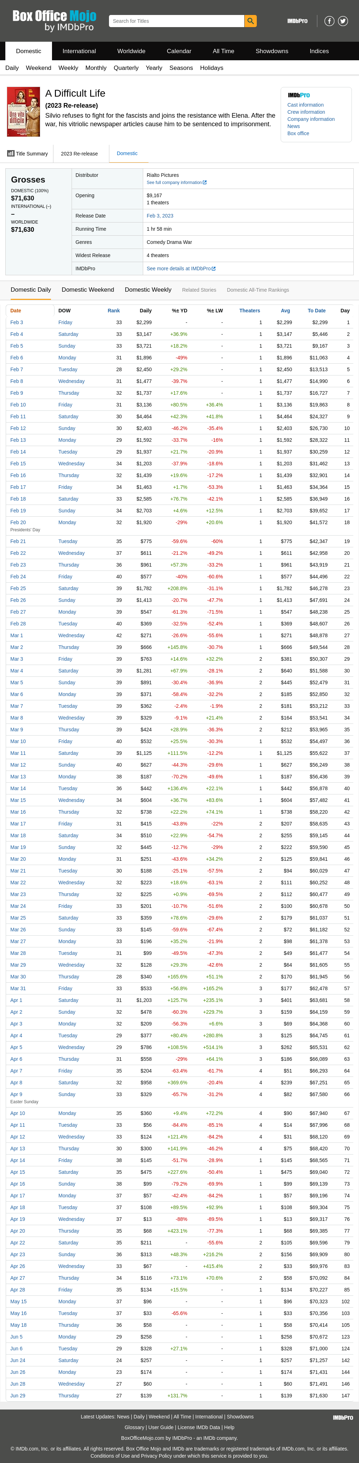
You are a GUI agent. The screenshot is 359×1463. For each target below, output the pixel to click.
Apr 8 (16, 1082)
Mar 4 (16, 671)
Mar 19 (18, 847)
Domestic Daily (31, 289)
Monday (67, 357)
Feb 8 (16, 381)
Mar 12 (18, 765)
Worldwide (131, 51)
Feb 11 (18, 416)
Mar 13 (18, 776)
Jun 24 (17, 1360)
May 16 (18, 1313)
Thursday (68, 393)
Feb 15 (18, 463)
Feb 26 (18, 600)
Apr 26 (17, 1266)
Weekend (39, 68)
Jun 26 (17, 1372)
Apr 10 (17, 1113)
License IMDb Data (199, 1427)
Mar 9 (16, 729)
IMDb (209, 1438)
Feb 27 (18, 612)
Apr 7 (16, 1071)
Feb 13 (18, 440)
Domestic (28, 51)
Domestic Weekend (88, 289)
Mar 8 (16, 718)
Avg (285, 310)
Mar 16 (18, 812)
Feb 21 (18, 541)
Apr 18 (17, 1207)
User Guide (161, 1427)
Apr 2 (16, 1012)
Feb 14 (18, 452)
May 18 (18, 1325)
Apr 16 (17, 1184)
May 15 (18, 1301)
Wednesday (71, 381)
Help (229, 1427)
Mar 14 (18, 788)
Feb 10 (18, 405)
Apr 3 (16, 1024)
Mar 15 (18, 800)
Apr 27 (17, 1278)
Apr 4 (16, 1035)
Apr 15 (17, 1172)
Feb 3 (16, 322)
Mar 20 (18, 859)
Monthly (96, 68)
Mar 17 (18, 824)
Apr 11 (17, 1125)
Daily (12, 68)
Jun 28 (17, 1384)
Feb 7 (16, 369)
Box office (298, 133)
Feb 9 (16, 393)
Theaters (249, 310)
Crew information (306, 112)
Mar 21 (18, 871)
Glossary (134, 1427)
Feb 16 (18, 475)
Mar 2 (16, 647)
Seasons (181, 68)
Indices (319, 51)
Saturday (68, 334)
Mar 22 (18, 882)
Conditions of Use (110, 1456)
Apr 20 (17, 1231)
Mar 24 (18, 906)
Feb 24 (18, 576)
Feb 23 (18, 565)
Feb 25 (18, 588)
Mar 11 (18, 753)
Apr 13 (17, 1148)
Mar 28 (18, 953)
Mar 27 (18, 941)
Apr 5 (16, 1047)
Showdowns (272, 51)
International (79, 51)
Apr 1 (16, 1000)
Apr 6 (16, 1059)
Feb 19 (18, 510)
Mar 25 (18, 918)
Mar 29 (18, 965)
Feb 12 (18, 428)
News (293, 126)
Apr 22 (17, 1242)
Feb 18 (18, 499)
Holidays (211, 68)
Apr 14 (17, 1160)
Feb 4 (16, 334)
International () (31, 206)
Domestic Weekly (148, 289)
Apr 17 (17, 1195)
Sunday (66, 346)
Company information (311, 119)
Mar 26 (18, 929)
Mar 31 (18, 988)
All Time (223, 51)
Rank (114, 310)
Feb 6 (16, 357)
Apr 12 (17, 1137)
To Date (317, 310)
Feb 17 (18, 487)
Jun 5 (16, 1337)
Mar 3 (16, 659)
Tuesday (67, 369)
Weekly (68, 68)
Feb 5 (16, 346)
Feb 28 (18, 623)
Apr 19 (17, 1219)
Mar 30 (18, 976)
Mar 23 (18, 894)
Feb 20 (18, 522)
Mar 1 (16, 635)
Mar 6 (16, 694)
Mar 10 (18, 741)
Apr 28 (17, 1290)
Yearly (154, 68)
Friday (65, 322)
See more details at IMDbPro (181, 268)
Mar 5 (16, 682)
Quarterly (126, 68)
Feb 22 (18, 553)
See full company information (177, 182)
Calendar (179, 51)
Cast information (305, 105)
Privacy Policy (156, 1456)
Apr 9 (16, 1094)
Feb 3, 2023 (160, 216)
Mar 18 (18, 835)
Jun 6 (16, 1348)
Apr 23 (17, 1254)
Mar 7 (16, 706)
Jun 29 (17, 1395)
